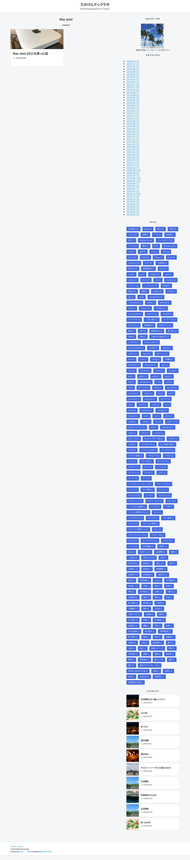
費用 (172, 653)
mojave (148, 389)
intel (169, 377)
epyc (165, 360)
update (132, 417)
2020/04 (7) (132, 178)
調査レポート (157, 653)
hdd (131, 377)
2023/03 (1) (132, 106)
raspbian (155, 268)
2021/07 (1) (132, 141)
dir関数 (169, 354)
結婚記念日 (157, 326)
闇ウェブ (159, 664)
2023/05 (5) (132, 101)
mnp (131, 268)
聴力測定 (133, 641)
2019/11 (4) (132, 190)
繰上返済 (150, 635)
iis (159, 377)
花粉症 (132, 647)
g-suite (173, 366)
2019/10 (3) (132, 193)
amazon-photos (136, 343)
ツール (149, 498)
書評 (146, 240)
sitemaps (163, 406)
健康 (174, 555)
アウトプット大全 (135, 452)
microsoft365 (134, 297)
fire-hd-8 (145, 366)
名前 (173, 566)
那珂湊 (170, 658)
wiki (170, 423)
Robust (29, 856)
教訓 (158, 601)
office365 (165, 297)
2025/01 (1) (132, 64)
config (156, 354)
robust (142, 400)
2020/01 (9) (132, 185)
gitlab (156, 371)
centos (172, 285)
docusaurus (170, 240)
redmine (145, 303)
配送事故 (145, 664)
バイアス (155, 509)
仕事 (173, 222)
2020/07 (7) (132, 170)
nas (161, 389)
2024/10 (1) (132, 66)
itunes (163, 263)
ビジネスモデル (135, 521)
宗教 (146, 589)
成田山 (172, 595)
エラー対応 (146, 463)
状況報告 (159, 624)
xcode (149, 429)
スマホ (148, 257)
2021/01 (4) (132, 156)
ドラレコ (172, 503)
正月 (131, 234)
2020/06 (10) (133, 173)
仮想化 (163, 549)
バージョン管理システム (138, 515)
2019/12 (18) (133, 188)
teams (169, 412)
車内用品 (133, 658)
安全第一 (133, 589)
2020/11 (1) (132, 161)
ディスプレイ (164, 498)
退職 (146, 658)
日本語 (160, 607)
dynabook (133, 360)
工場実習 (162, 257)
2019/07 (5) (132, 195)
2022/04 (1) (132, 126)
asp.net (147, 348)
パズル (158, 515)
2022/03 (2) (132, 128)
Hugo (21, 856)
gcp (131, 291)
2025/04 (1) (132, 61)
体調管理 (161, 555)
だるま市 (167, 308)
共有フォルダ (149, 561)
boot (131, 354)
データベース (170, 314)
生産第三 (133, 630)
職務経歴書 (148, 263)
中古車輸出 (148, 549)
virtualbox (161, 303)
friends (159, 366)
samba (156, 400)
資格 (131, 331)
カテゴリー (133, 469)
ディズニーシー (135, 503)
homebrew (145, 377)
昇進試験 (149, 320)
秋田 (158, 630)
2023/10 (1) (132, 88)
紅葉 (170, 630)
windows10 (134, 429)
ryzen (168, 268)
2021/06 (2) (132, 143)
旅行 (161, 222)
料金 (170, 601)
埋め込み (163, 578)
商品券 (147, 572)
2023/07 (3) (132, 96)
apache (167, 343)
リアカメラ (168, 544)
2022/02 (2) (132, 131)
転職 (145, 285)
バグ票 (169, 509)
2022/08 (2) (132, 121)
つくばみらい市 (135, 446)
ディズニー (133, 280)
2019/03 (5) (132, 203)
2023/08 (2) (132, 93)
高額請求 (159, 681)
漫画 (162, 618)
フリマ (157, 228)
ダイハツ (163, 492)
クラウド (149, 475)
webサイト (152, 308)
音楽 (143, 331)
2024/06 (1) (132, 71)
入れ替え (133, 561)
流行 (143, 326)
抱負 (146, 601)
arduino (132, 348)
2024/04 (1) (132, 76)
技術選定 (133, 601)
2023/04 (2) (132, 103)
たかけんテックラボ (95, 4)
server (132, 406)
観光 (171, 647)
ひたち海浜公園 (155, 446)
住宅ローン (145, 555)
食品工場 (145, 681)
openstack (133, 394)
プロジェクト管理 (150, 526)
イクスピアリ (154, 458)
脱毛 (158, 641)
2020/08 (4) (132, 168)
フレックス (153, 521)
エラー (132, 463)
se (167, 400)
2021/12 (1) (132, 136)
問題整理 (161, 572)
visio (158, 417)
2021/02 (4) (132, 153)
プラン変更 (168, 521)
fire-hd (132, 251)
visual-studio (134, 308)
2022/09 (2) (132, 118)
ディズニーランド (155, 503)
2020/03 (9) (132, 180)
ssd (146, 412)
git (141, 291)
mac (131, 245)
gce (131, 371)
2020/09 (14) (133, 166)
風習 (157, 676)
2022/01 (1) (132, 133)
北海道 (167, 280)
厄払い (160, 566)
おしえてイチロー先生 (137, 440)
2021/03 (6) (132, 151)
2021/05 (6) (132, 146)
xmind (162, 429)
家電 (170, 589)
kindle (146, 251)
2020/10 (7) (132, 163)
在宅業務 (148, 578)
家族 (158, 589)
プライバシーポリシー (17, 851)
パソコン (132, 240)
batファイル (162, 348)
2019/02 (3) (132, 205)
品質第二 (133, 572)
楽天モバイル (165, 320)
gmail (168, 371)
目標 (146, 228)
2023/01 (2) (132, 108)
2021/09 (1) (132, 138)
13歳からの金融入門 (160, 331)
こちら (156, 50)
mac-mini (172, 383)
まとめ (171, 446)
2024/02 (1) (132, 78)
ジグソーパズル (164, 486)
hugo (148, 222)
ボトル (157, 532)
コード (146, 480)
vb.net (146, 274)
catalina (157, 285)
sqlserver (133, 412)
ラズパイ (132, 544)
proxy (131, 303)
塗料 (131, 584)
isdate (158, 383)
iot (130, 383)
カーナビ (162, 469)
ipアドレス (144, 383)
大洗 (158, 584)
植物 (146, 612)
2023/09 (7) (132, 91)
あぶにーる (148, 435)
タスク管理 (148, 492)
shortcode (146, 406)
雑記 (172, 664)
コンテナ (132, 480)
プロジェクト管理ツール (138, 532)
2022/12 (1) (132, 111)
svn (157, 412)
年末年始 (145, 595)
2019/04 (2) (132, 200)
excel (166, 245)
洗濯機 (150, 618)
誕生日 (132, 285)
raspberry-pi (146, 234)
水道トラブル (134, 618)
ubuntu (132, 274)
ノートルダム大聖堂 (136, 509)
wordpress (133, 257)
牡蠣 (146, 624)
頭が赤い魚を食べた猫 (138, 676)
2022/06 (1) (132, 123)
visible (146, 417)
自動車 (170, 641)
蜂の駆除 (158, 647)
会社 (131, 555)
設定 (143, 653)
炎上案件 (133, 624)
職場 (146, 641)
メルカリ (132, 228)
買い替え (173, 326)
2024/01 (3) (132, 81)
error (131, 366)
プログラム (133, 320)
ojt (171, 389)
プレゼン (132, 526)
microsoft (133, 389)
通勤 (158, 658)
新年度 (147, 607)
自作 (143, 245)
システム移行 (152, 314)
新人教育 (133, 607)
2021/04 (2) (132, 148)
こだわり (157, 440)
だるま (171, 440)
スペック (132, 492)
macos (159, 251)
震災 (131, 670)
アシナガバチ (155, 452)
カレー (148, 469)
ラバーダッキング (150, 544)
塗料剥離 (145, 584)
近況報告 (133, 222)
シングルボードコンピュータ (140, 486)
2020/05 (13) (133, 175)
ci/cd (143, 354)
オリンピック (163, 463)
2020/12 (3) (132, 158)
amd (154, 245)
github (143, 371)
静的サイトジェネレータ (150, 670)
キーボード (133, 475)
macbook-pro (156, 291)
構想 (131, 326)
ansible (153, 343)
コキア (162, 475)
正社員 (159, 612)
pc (142, 268)
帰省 (131, 595)
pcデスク (165, 394)
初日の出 (133, 566)
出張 (164, 561)
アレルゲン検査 (135, 458)
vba (158, 274)
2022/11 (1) (132, 113)
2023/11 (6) (132, 86)
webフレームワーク (153, 423)
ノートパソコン (151, 280)
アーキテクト (134, 314)
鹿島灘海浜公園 (135, 687)
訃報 (131, 653)
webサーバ (133, 423)
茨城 (145, 647)
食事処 (169, 676)
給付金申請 (134, 635)
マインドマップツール (137, 538)
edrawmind (150, 360)
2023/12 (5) (132, 83)
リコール (132, 549)
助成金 (147, 566)
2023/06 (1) (132, 98)
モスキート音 (158, 538)
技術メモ (133, 263)
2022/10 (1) (132, 116)
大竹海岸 (171, 584)
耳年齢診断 (165, 635)
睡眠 (146, 630)
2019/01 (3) (132, 208)
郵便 (131, 664)
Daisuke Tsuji (47, 856)
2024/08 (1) (132, 68)
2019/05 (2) (132, 198)
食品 (131, 681)
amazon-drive (151, 337)
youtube (133, 435)
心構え (159, 595)
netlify (151, 297)
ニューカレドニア (165, 234)
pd (130, 400)
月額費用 (133, 612)
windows (171, 274)
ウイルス (169, 458)
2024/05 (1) (132, 73)
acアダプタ (133, 337)
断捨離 (170, 228)
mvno (171, 251)
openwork (150, 394)
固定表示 (133, 578)
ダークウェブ (134, 498)
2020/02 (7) (132, 183)
